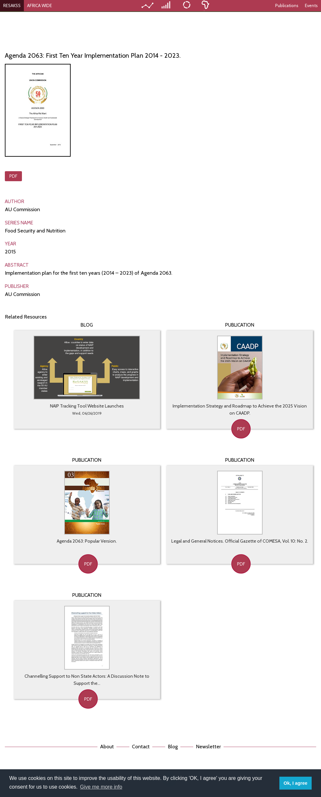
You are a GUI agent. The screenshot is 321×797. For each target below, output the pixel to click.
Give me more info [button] (101, 787)
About (106, 746)
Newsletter (208, 746)
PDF (13, 176)
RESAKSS (12, 5)
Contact (140, 746)
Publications (286, 5)
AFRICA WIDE (39, 5)
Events (311, 5)
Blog (172, 746)
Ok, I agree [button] (295, 783)
